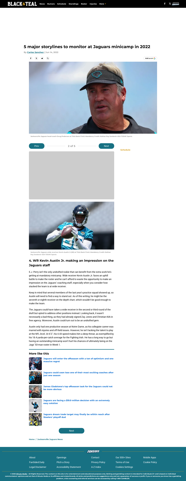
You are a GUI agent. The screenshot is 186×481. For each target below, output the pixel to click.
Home (32, 439)
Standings (73, 4)
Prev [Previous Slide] (36, 146)
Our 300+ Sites (123, 457)
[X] (170, 4)
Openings (61, 457)
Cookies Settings (124, 467)
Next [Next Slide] (106, 146)
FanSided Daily (36, 462)
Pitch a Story (63, 462)
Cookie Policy (150, 462)
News (42, 4)
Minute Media (21, 474)
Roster (84, 4)
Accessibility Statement (69, 467)
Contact (95, 457)
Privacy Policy (98, 462)
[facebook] (164, 4)
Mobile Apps (149, 457)
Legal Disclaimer (37, 467)
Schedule (61, 4)
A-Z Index (96, 467)
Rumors (51, 4)
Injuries (93, 4)
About (32, 457)
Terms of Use (122, 462)
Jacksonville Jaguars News (50, 439)
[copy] (48, 58)
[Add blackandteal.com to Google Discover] (150, 58)
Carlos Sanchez (35, 52)
